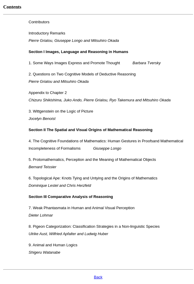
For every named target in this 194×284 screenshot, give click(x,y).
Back (98, 277)
